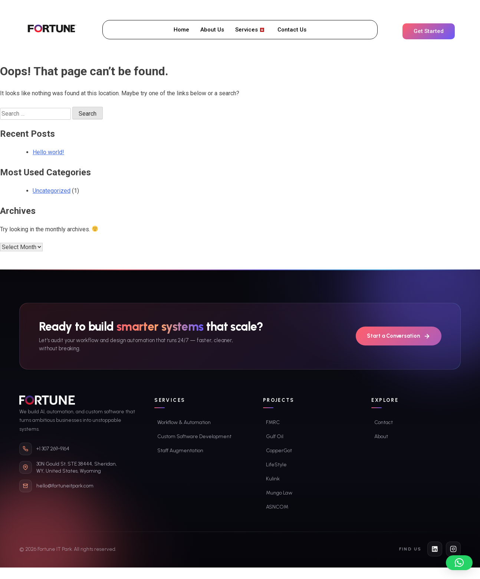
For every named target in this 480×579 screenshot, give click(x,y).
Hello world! (48, 152)
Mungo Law (279, 493)
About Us (212, 29)
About (381, 436)
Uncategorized (51, 190)
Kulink (273, 479)
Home (181, 29)
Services (249, 29)
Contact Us (291, 29)
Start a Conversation (398, 336)
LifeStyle (276, 464)
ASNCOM (277, 507)
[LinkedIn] (434, 549)
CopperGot (279, 450)
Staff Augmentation (180, 450)
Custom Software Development (194, 436)
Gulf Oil (274, 436)
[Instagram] (453, 549)
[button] (459, 562)
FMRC (273, 422)
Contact (383, 422)
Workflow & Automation (184, 422)
